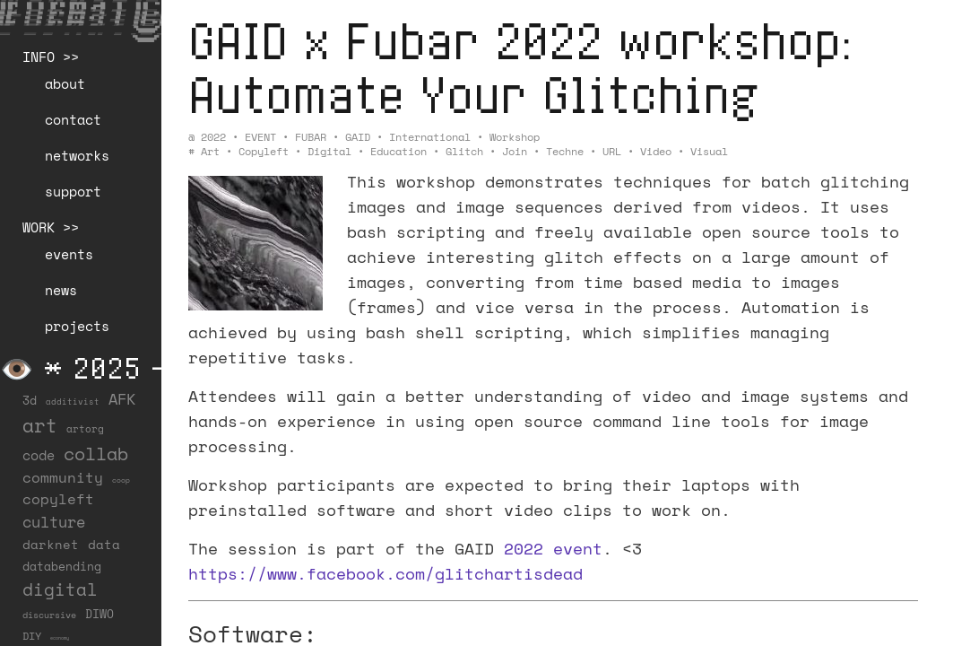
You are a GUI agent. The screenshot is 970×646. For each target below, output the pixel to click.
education (398, 151)
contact (73, 119)
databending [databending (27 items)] (61, 566)
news (61, 290)
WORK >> (50, 227)
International (430, 136)
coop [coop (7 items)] (121, 480)
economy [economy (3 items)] (59, 638)
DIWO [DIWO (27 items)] (99, 614)
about (65, 83)
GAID (357, 136)
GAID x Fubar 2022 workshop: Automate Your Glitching (520, 67)
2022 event (553, 548)
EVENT (260, 136)
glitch (464, 151)
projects (77, 326)
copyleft (263, 151)
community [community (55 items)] (62, 477)
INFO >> (50, 56)
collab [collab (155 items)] (96, 453)
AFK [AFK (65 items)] (121, 399)
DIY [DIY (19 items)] (31, 635)
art (210, 151)
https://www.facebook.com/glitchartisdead (385, 573)
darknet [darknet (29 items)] (50, 545)
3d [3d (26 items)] (29, 400)
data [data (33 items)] (104, 544)
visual (709, 151)
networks (77, 155)
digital (329, 151)
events (69, 254)
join (514, 151)
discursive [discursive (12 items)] (49, 615)
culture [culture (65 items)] (53, 522)
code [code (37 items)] (38, 455)
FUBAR (310, 136)
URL (611, 151)
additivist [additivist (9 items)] (73, 401)
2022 (213, 136)
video (655, 151)
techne (565, 151)
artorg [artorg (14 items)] (85, 429)
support (73, 191)
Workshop (514, 136)
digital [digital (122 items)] (60, 589)
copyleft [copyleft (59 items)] (58, 499)
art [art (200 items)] (39, 425)
